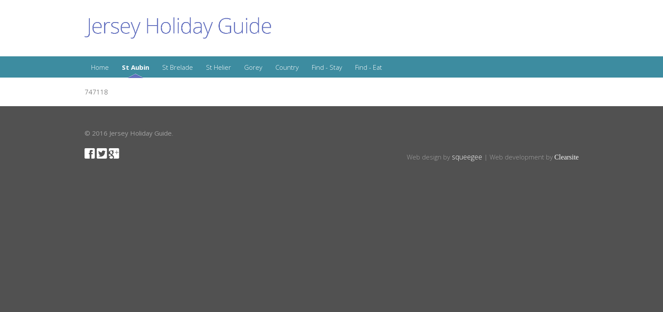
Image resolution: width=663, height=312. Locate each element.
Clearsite (567, 157)
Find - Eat (368, 67)
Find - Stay (327, 67)
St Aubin (135, 67)
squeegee (467, 157)
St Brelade (177, 67)
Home (100, 67)
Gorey (253, 67)
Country (287, 67)
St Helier (218, 67)
